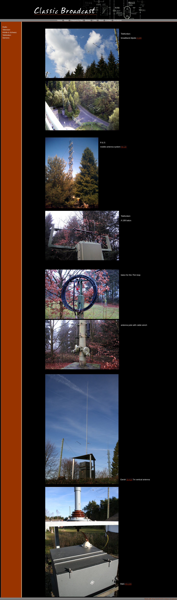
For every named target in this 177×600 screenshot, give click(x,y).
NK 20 (123, 147)
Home (59, 20)
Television (6, 30)
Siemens (5, 38)
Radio (4, 27)
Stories (87, 20)
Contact (108, 20)
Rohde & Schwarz (7, 32)
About (101, 20)
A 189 (138, 38)
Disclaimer (117, 20)
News (66, 20)
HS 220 (128, 584)
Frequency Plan (76, 20)
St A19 (129, 480)
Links (94, 20)
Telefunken (6, 35)
